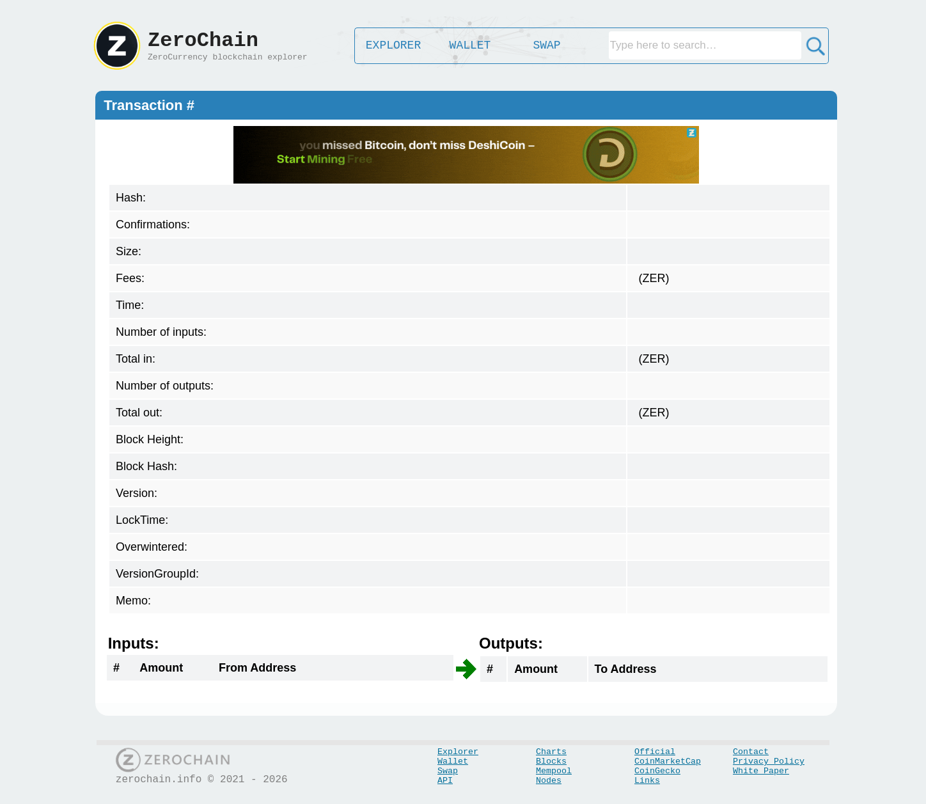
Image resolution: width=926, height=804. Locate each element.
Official (654, 752)
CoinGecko (657, 771)
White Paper (761, 771)
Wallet (452, 761)
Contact (751, 752)
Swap (447, 771)
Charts (551, 752)
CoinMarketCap (667, 761)
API (445, 780)
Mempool (554, 771)
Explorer (457, 752)
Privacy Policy (768, 761)
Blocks (551, 761)
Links (647, 780)
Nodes (548, 780)
